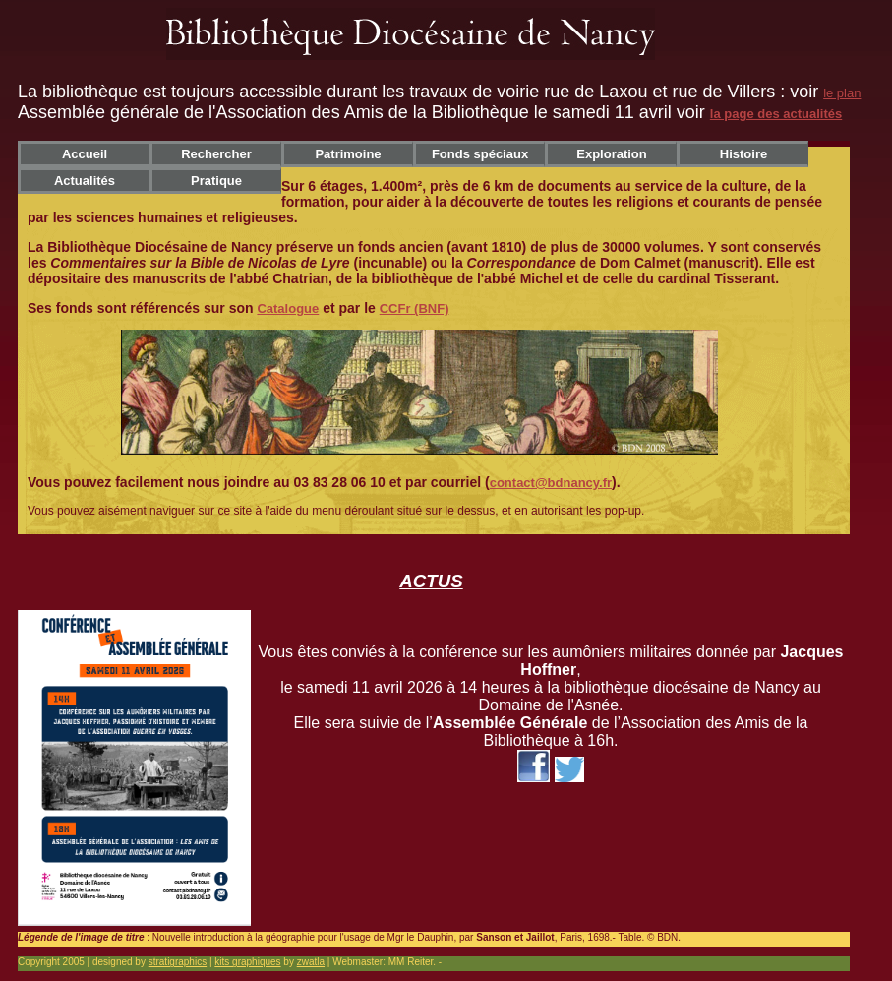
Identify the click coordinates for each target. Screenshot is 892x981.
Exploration (611, 154)
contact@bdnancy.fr (551, 482)
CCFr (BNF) (414, 308)
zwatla (311, 961)
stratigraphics (178, 961)
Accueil (84, 154)
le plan (842, 93)
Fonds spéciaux (480, 154)
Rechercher (216, 154)
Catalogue (288, 308)
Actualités (84, 180)
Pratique (216, 180)
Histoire (743, 154)
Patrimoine (348, 154)
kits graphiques (247, 961)
